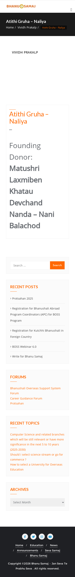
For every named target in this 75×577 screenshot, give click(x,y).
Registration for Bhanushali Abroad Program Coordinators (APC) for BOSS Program (35, 315)
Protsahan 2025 (22, 298)
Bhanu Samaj (38, 555)
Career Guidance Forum (26, 398)
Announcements (27, 550)
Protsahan (17, 403)
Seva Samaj (52, 550)
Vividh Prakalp (27, 27)
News (54, 545)
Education (36, 545)
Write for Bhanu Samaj (27, 356)
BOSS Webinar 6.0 (24, 347)
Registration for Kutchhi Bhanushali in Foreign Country (37, 334)
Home (10, 27)
